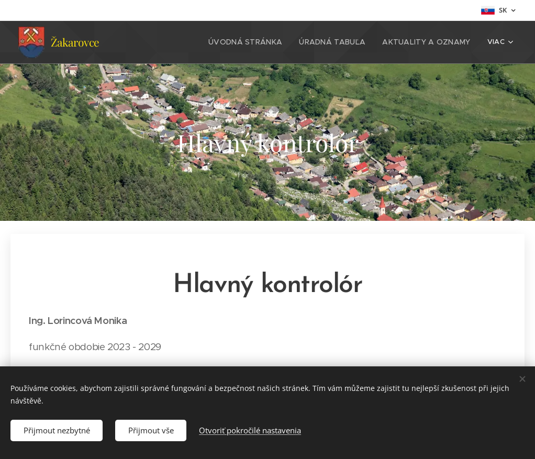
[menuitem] (189, 42)
